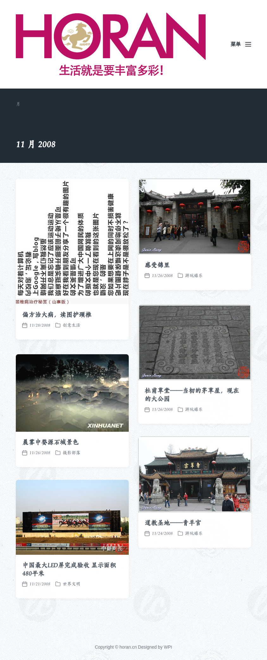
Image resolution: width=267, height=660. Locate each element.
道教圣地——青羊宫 (173, 535)
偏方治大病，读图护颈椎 (56, 315)
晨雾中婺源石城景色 (50, 454)
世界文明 (71, 596)
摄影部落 (71, 464)
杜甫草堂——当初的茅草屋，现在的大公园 (192, 407)
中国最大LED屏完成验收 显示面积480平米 (69, 581)
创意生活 (71, 325)
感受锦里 (157, 265)
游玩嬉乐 (194, 275)
